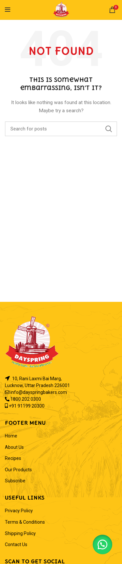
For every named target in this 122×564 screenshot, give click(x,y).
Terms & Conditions (25, 522)
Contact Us (16, 544)
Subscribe (15, 480)
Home (11, 435)
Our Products (18, 469)
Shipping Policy (20, 533)
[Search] (61, 128)
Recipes (13, 458)
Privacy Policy (19, 510)
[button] (102, 544)
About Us (14, 447)
